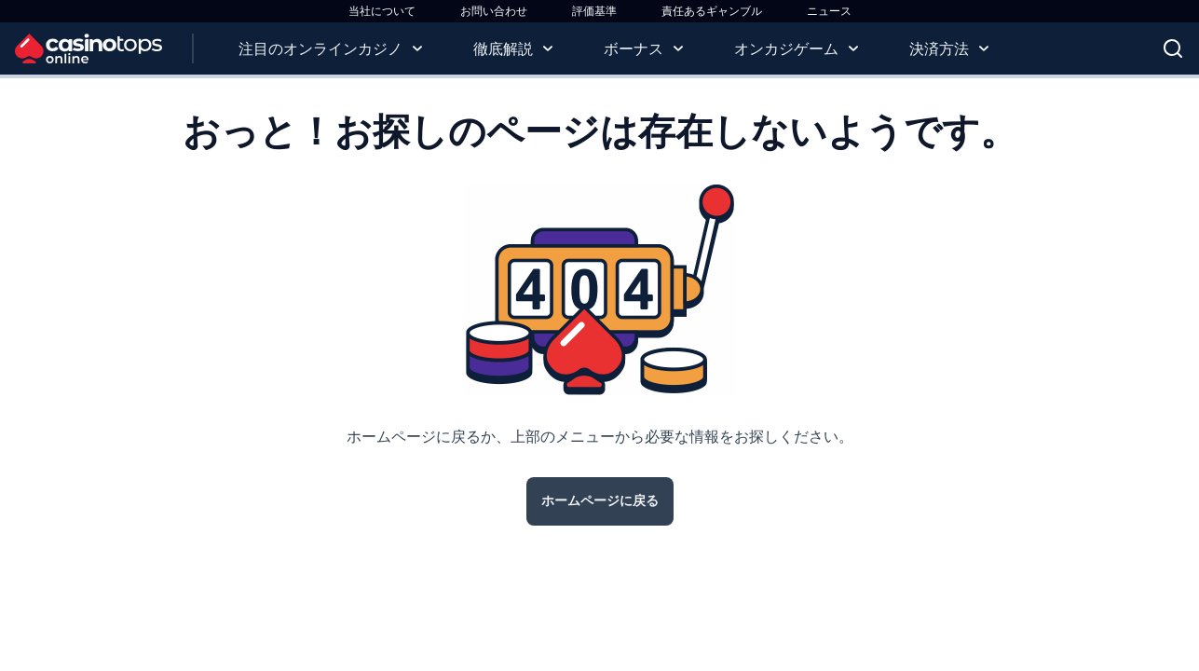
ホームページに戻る (600, 500)
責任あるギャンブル (711, 11)
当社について (382, 11)
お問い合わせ (493, 11)
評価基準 (594, 11)
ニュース (829, 11)
